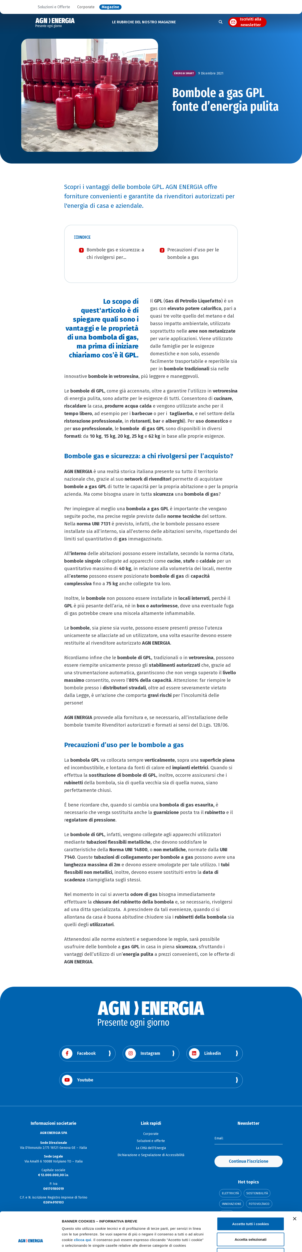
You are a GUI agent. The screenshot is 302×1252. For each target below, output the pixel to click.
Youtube (77, 1080)
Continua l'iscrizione (248, 1161)
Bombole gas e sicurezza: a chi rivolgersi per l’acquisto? (115, 257)
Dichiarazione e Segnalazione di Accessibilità (150, 1155)
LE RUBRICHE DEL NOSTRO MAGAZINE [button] (144, 22)
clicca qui (82, 1206)
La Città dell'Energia (151, 1148)
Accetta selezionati (250, 1206)
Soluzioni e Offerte (54, 7)
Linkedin (205, 1053)
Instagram (142, 1053)
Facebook (79, 1053)
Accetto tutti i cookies (250, 1190)
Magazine (110, 7)
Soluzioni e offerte (151, 1141)
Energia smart (184, 73)
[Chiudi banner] (294, 1185)
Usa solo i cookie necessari (250, 1221)
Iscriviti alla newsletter (250, 22)
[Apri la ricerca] (220, 22)
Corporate (86, 7)
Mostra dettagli (248, 1243)
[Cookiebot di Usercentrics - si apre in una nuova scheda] (30, 1242)
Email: (218, 1138)
